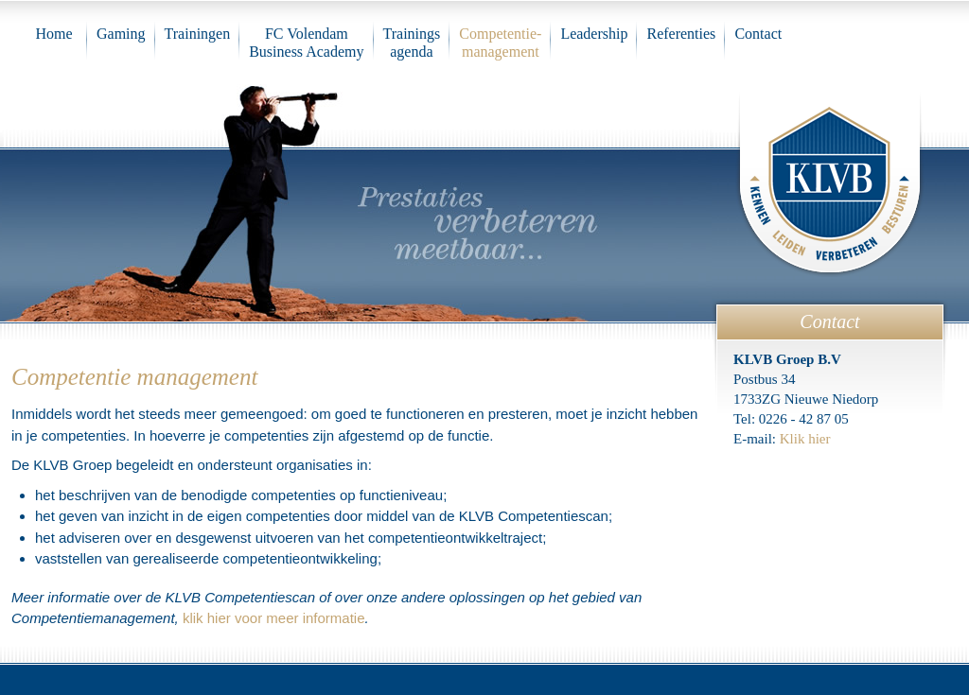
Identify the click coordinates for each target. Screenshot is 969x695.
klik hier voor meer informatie (274, 618)
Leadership (593, 34)
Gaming (121, 34)
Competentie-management (500, 43)
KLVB (830, 180)
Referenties (680, 34)
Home (53, 34)
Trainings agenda (412, 43)
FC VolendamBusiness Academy (306, 43)
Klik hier (805, 438)
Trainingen (198, 34)
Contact (758, 34)
